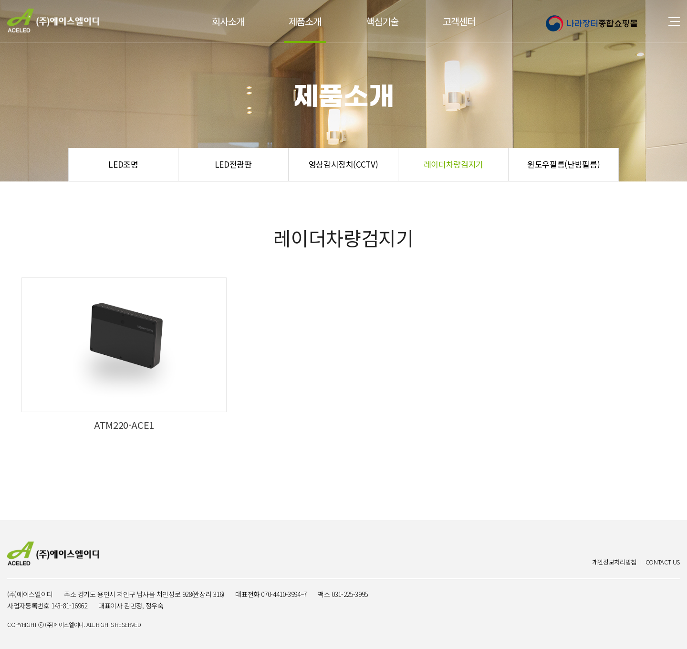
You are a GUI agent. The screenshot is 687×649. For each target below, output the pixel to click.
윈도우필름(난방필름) (563, 164)
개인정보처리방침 (614, 562)
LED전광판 (233, 164)
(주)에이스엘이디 (53, 21)
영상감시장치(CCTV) (343, 164)
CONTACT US (662, 562)
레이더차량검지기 (453, 164)
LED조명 (123, 164)
